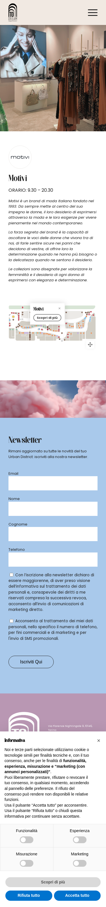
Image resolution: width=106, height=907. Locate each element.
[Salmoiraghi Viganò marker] (20, 315)
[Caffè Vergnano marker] (87, 326)
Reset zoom (90, 344)
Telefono (16, 549)
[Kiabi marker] (68, 344)
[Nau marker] (82, 331)
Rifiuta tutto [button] (29, 895)
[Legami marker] (28, 336)
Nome (14, 498)
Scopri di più (52, 322)
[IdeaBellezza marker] (37, 337)
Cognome (17, 524)
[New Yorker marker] (44, 338)
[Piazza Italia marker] (74, 331)
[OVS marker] (10, 337)
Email (13, 473)
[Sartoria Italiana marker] (61, 341)
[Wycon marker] (81, 346)
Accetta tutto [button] (77, 895)
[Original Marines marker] (48, 339)
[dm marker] (34, 315)
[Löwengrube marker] (88, 318)
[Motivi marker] (53, 339)
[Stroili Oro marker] (78, 331)
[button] (98, 740)
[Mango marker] (77, 345)
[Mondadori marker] (28, 315)
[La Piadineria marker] (88, 330)
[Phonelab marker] (29, 326)
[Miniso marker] (19, 337)
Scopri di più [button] (53, 882)
